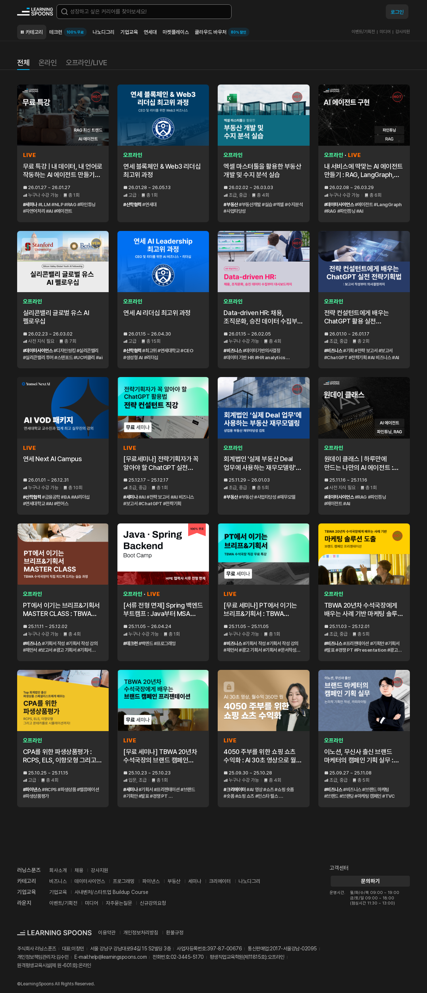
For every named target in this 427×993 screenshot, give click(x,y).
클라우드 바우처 (222, 32)
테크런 (68, 32)
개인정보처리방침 (140, 932)
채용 (78, 870)
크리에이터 (220, 881)
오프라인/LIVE (86, 62)
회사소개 (58, 870)
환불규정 (174, 932)
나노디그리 (103, 32)
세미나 (194, 881)
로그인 (397, 12)
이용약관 (107, 932)
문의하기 (370, 881)
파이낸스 (151, 881)
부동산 (173, 881)
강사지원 (402, 31)
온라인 (47, 62)
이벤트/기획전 (363, 31)
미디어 (385, 31)
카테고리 (34, 32)
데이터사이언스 (89, 881)
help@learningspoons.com (118, 957)
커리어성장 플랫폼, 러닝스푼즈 (35, 11)
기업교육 (129, 32)
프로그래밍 (124, 881)
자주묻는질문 (119, 903)
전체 (23, 62)
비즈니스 (58, 881)
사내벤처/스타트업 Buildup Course (111, 892)
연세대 (150, 32)
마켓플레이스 (176, 32)
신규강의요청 (153, 903)
